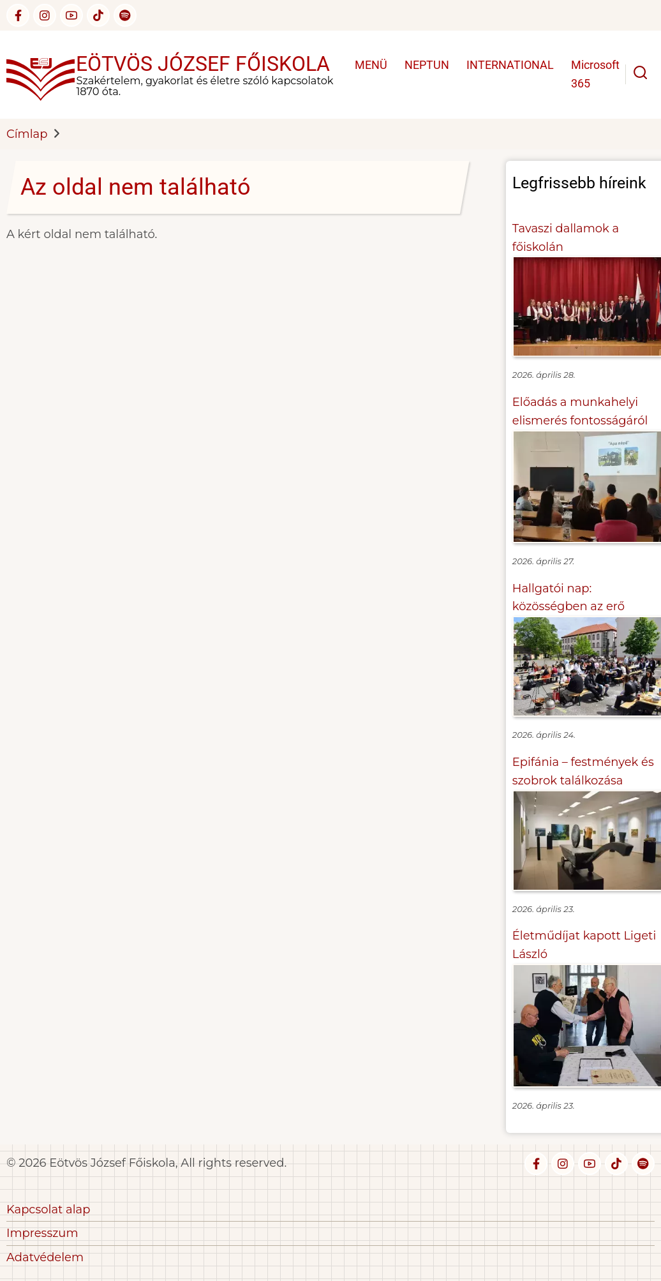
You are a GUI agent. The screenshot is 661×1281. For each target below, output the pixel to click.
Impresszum (42, 1233)
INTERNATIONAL (510, 64)
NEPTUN (427, 64)
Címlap (26, 134)
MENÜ (371, 64)
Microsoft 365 (595, 74)
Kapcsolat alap (48, 1209)
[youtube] (71, 15)
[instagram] (44, 15)
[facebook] (17, 15)
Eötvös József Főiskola (203, 64)
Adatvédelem (45, 1257)
